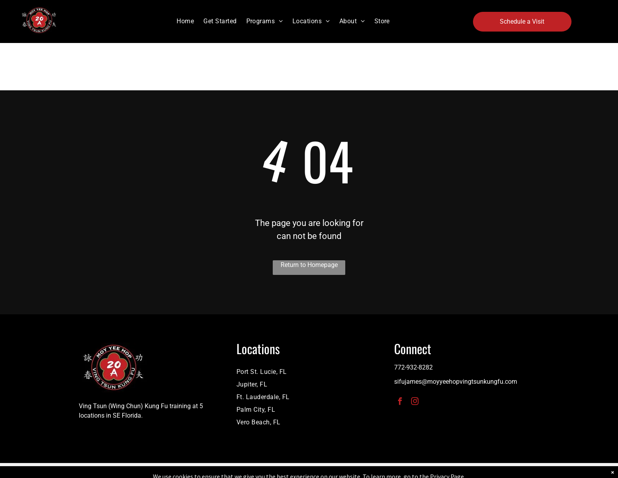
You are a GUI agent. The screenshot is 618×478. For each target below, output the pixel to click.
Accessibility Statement (325, 470)
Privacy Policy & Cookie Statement (259, 470)
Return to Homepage (309, 265)
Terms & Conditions (374, 470)
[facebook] (400, 402)
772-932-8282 (413, 367)
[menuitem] (185, 21)
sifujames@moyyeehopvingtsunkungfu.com (455, 381)
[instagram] (415, 402)
